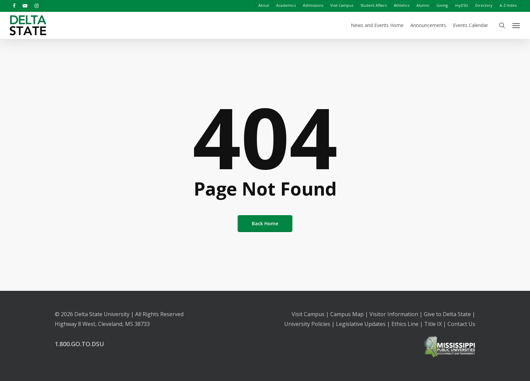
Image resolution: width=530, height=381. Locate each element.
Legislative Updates (361, 324)
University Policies (307, 324)
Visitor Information (393, 314)
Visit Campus (308, 314)
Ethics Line (404, 324)
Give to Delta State (447, 314)
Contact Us (461, 324)
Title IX (433, 324)
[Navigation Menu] (516, 25)
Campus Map (347, 314)
